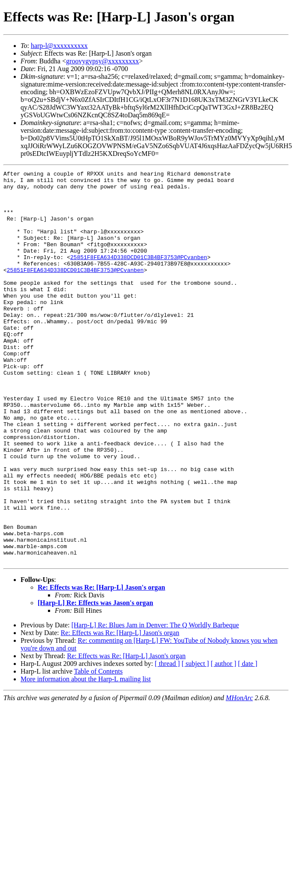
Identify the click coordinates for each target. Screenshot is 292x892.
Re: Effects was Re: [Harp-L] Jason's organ (101, 665)
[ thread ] (167, 742)
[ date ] (247, 742)
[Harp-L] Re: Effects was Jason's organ (95, 681)
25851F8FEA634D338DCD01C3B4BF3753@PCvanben (138, 275)
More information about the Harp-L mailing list (86, 757)
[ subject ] (195, 742)
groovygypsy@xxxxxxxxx (102, 61)
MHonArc (239, 776)
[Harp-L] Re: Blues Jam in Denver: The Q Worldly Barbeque (155, 703)
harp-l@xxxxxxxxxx (59, 45)
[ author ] (223, 742)
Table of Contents (98, 749)
